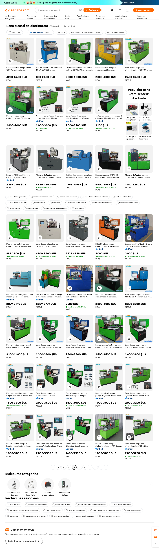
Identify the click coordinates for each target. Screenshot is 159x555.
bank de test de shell (122, 197)
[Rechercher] (92, 10)
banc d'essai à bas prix (16, 203)
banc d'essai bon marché (127, 203)
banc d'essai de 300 (52, 510)
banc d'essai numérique (84, 516)
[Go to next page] (106, 467)
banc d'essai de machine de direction (91, 504)
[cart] (120, 10)
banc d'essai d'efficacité (101, 203)
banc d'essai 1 (31, 208)
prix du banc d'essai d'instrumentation (22, 510)
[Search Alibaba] (57, 10)
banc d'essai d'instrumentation (95, 197)
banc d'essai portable (16, 197)
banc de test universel (75, 510)
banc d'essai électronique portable (104, 510)
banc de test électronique (36, 504)
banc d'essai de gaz (132, 510)
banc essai (55, 203)
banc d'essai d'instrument (110, 516)
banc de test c (13, 504)
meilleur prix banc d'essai (41, 197)
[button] (80, 10)
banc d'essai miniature (67, 197)
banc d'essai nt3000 (61, 504)
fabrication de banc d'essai (34, 516)
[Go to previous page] (53, 467)
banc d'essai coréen (60, 516)
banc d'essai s (38, 203)
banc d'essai (78, 208)
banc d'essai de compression (55, 208)
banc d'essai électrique (121, 504)
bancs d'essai (13, 208)
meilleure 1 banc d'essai (75, 203)
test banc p (12, 516)
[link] (155, 529)
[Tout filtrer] (14, 32)
